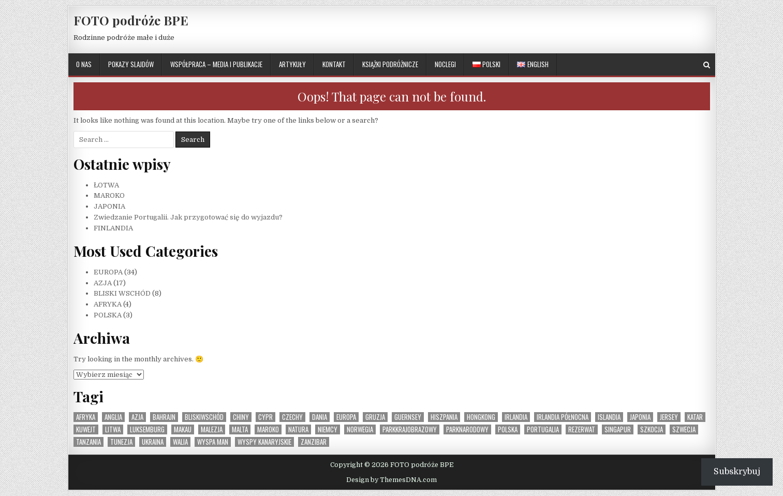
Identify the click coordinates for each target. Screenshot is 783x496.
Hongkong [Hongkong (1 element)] (481, 417)
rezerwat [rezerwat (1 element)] (581, 429)
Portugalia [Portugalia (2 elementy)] (543, 429)
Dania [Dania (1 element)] (319, 417)
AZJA (103, 283)
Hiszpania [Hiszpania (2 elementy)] (444, 417)
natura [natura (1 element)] (298, 429)
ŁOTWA (106, 185)
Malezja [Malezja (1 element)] (212, 429)
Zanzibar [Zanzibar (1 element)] (314, 442)
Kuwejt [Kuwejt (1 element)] (86, 429)
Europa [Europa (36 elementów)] (346, 417)
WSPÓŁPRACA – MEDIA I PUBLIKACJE (216, 64)
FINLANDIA (113, 228)
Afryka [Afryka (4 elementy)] (85, 417)
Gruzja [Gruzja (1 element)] (375, 417)
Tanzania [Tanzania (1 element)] (88, 442)
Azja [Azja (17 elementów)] (137, 417)
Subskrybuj (737, 471)
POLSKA (108, 315)
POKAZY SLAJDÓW (131, 64)
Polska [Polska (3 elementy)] (508, 429)
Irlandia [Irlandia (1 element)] (516, 417)
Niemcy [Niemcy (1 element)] (327, 429)
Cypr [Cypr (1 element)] (265, 417)
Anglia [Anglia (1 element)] (113, 417)
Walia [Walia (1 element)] (180, 442)
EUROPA (108, 272)
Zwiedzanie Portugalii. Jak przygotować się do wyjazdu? (188, 217)
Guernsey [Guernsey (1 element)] (407, 417)
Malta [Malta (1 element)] (240, 429)
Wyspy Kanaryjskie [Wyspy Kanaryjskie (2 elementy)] (264, 442)
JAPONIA (109, 206)
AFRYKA (108, 304)
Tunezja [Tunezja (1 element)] (121, 442)
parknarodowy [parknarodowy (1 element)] (467, 429)
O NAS (84, 64)
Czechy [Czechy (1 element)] (292, 417)
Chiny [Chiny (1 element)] (241, 417)
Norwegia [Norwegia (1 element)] (360, 429)
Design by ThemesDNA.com (391, 480)
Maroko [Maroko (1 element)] (268, 429)
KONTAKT (334, 64)
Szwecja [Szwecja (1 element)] (684, 429)
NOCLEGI (445, 64)
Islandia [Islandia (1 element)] (609, 417)
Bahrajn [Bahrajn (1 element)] (164, 417)
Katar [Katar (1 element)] (695, 417)
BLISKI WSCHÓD (122, 293)
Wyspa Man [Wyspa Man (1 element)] (212, 442)
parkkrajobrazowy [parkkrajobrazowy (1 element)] (409, 429)
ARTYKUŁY (292, 64)
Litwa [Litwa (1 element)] (113, 429)
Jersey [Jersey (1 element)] (669, 417)
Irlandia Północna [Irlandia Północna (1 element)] (562, 417)
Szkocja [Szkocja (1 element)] (651, 429)
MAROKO (109, 195)
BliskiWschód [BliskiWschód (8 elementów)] (204, 417)
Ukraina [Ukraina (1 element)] (153, 442)
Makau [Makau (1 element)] (182, 429)
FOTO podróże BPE (130, 20)
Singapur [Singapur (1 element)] (617, 429)
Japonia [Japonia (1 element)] (640, 417)
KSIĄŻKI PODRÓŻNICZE (390, 64)
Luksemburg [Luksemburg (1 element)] (147, 429)
